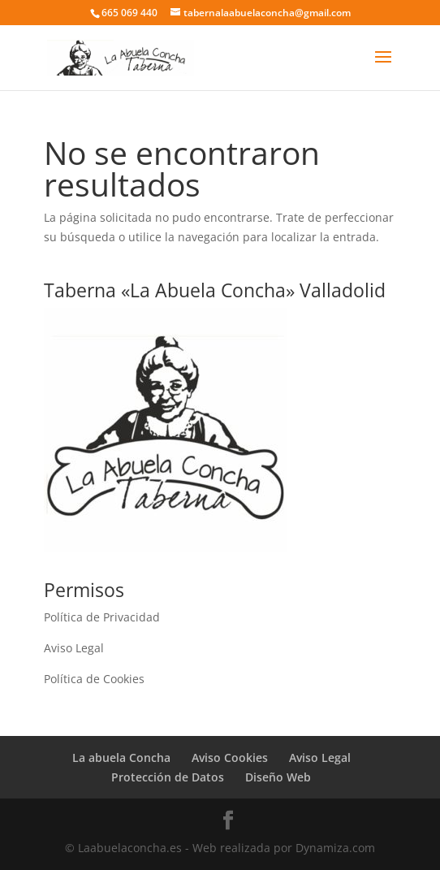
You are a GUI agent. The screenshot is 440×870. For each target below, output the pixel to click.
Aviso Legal (74, 648)
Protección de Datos (167, 777)
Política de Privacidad (102, 617)
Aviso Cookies (230, 757)
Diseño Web (278, 777)
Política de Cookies (94, 678)
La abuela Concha (121, 757)
